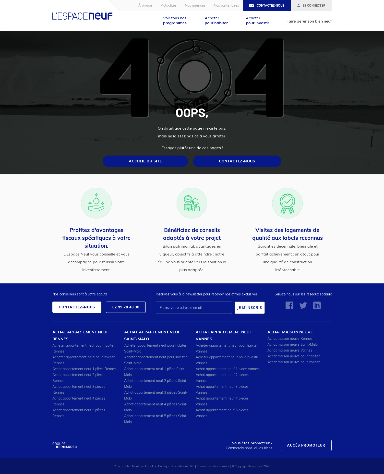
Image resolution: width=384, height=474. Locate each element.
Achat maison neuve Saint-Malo (292, 344)
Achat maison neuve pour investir (293, 362)
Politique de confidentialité (176, 466)
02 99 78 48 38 (125, 307)
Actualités (169, 5)
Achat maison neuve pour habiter (293, 356)
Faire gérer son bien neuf (309, 21)
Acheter (216, 20)
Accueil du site (145, 161)
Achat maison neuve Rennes (289, 338)
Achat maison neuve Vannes (289, 350)
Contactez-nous (237, 161)
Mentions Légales (144, 466)
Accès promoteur (306, 445)
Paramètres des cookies (213, 466)
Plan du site (122, 466)
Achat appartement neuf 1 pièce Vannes (228, 369)
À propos (145, 5)
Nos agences (195, 5)
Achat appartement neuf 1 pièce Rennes (84, 369)
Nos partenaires (226, 5)
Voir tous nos (175, 20)
